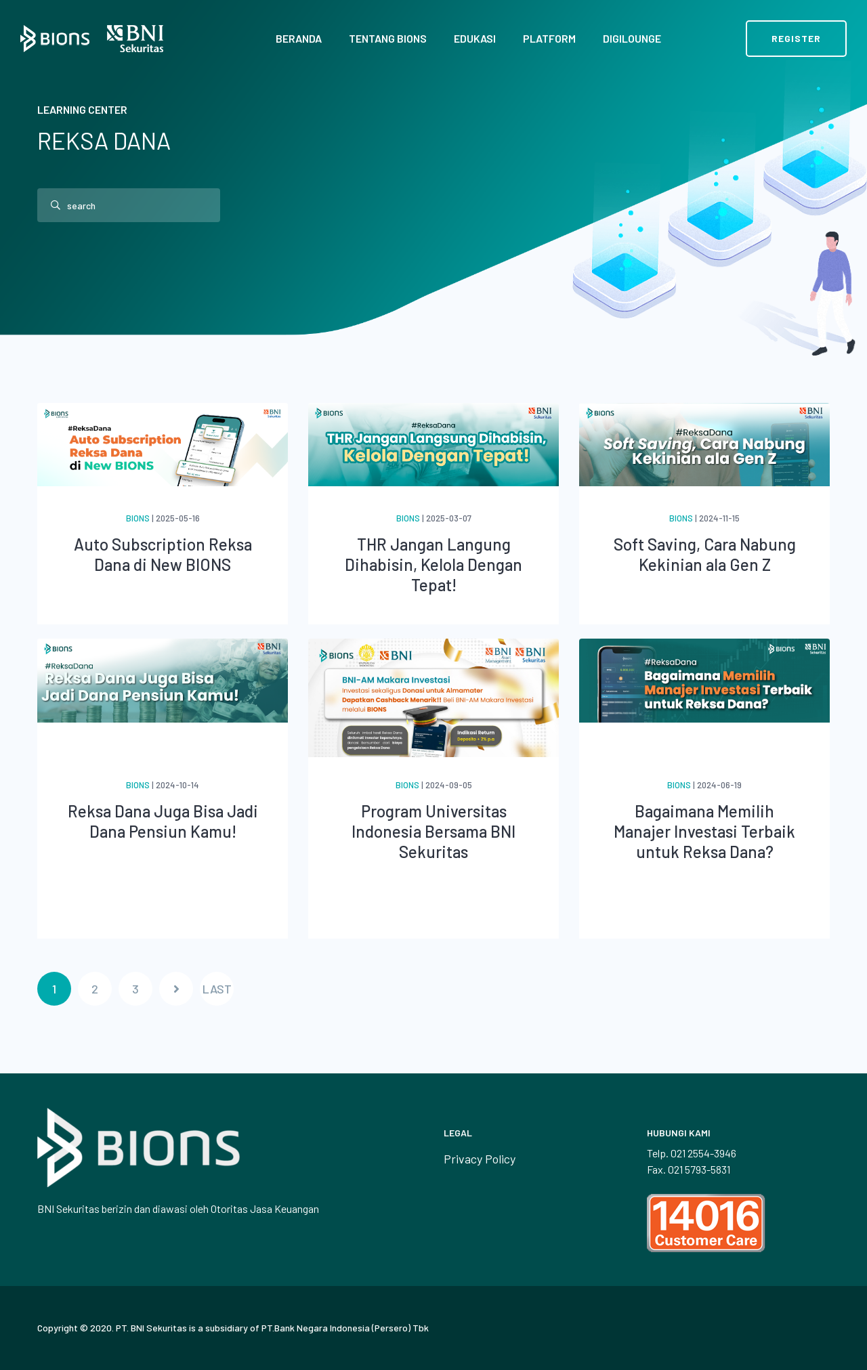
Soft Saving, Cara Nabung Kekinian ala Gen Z (705, 554)
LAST (217, 988)
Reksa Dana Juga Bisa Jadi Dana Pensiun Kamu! (163, 821)
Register (796, 38)
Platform (549, 38)
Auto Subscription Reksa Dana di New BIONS (163, 554)
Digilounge (632, 38)
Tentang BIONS (388, 38)
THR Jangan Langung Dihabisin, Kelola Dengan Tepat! (433, 564)
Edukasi (475, 38)
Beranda (299, 38)
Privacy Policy (479, 1158)
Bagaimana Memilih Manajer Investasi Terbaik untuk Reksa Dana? (704, 831)
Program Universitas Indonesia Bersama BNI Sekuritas (433, 831)
